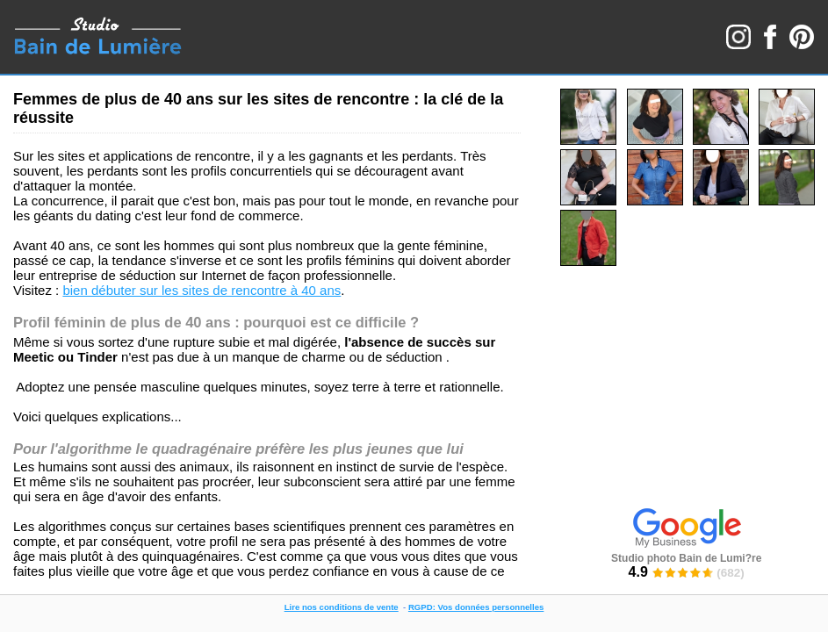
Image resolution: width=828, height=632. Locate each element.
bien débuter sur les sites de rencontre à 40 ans (201, 290)
